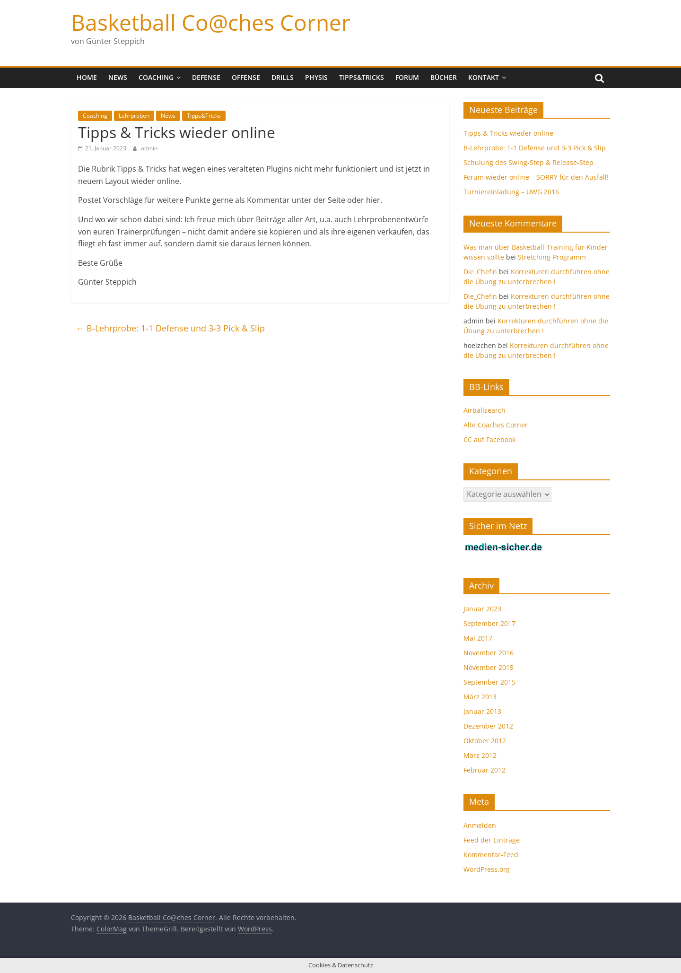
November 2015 (488, 667)
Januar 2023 (482, 608)
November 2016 (488, 652)
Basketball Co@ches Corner (210, 22)
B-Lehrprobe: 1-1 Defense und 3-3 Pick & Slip (170, 328)
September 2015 (489, 682)
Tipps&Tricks (361, 77)
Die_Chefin (480, 271)
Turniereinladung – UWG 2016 (511, 191)
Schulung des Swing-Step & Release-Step (528, 162)
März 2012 (480, 755)
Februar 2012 (484, 769)
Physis (316, 77)
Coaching (156, 77)
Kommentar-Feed (490, 854)
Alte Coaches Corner (495, 424)
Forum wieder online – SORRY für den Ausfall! (536, 177)
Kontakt (483, 77)
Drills (282, 77)
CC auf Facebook (489, 439)
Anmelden (479, 825)
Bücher (443, 77)
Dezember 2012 (488, 725)
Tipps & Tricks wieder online (508, 133)
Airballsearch (484, 410)
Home (87, 77)
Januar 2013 (482, 711)
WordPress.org (486, 869)
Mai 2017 (477, 638)
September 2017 (489, 623)
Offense (246, 77)
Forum (407, 77)
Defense (206, 77)
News (117, 77)
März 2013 (480, 696)
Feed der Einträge (491, 839)
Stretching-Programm (552, 256)
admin (149, 148)
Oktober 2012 (484, 740)
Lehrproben (134, 116)
